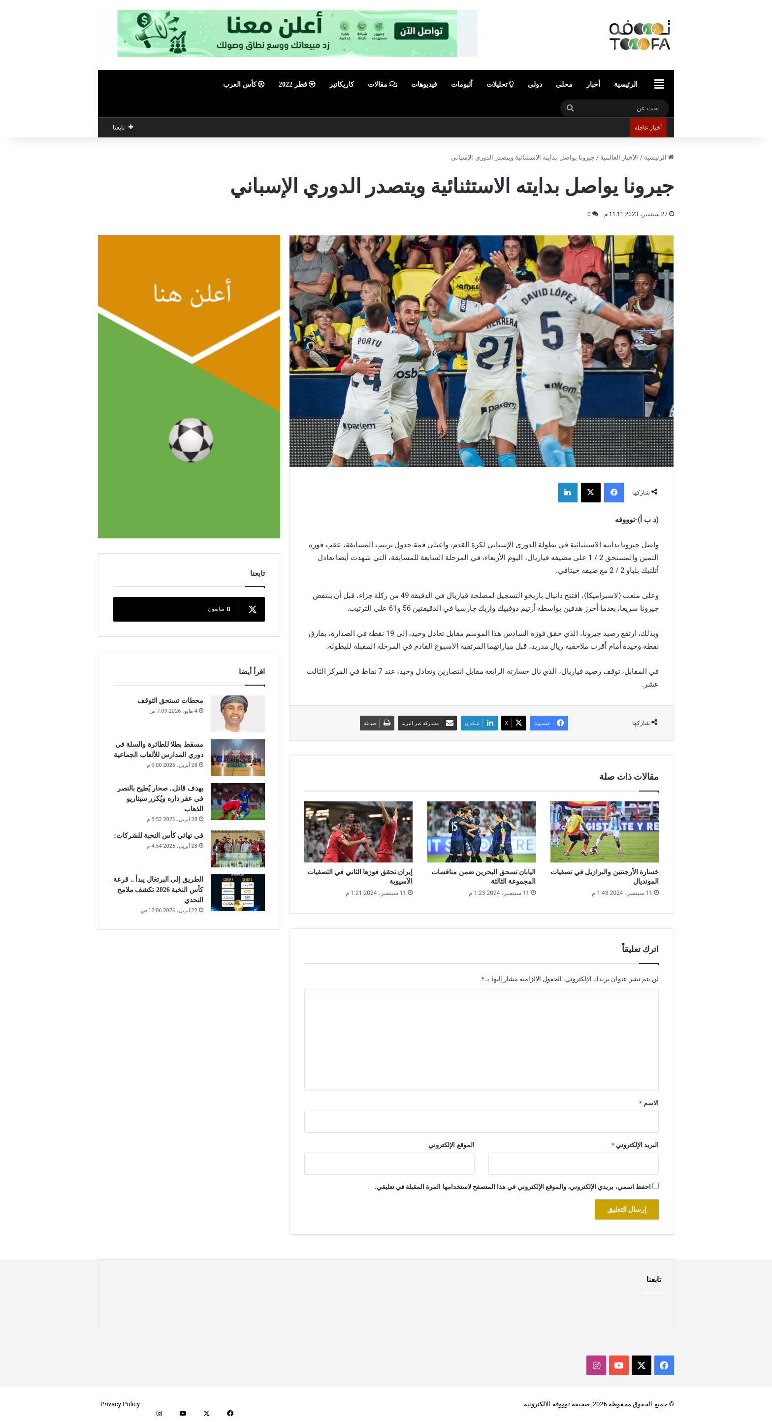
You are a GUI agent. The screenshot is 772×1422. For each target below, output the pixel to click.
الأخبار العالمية (619, 157)
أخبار (593, 84)
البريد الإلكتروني (635, 1145)
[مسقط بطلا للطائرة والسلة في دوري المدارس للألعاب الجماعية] (238, 757)
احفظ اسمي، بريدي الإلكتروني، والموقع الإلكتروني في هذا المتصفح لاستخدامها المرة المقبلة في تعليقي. (513, 1187)
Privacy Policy (120, 1404)
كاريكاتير (341, 84)
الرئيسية (626, 84)
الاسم (649, 1103)
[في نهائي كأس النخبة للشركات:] (238, 848)
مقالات (382, 84)
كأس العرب (244, 84)
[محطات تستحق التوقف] (238, 713)
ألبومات (462, 84)
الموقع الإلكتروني (451, 1145)
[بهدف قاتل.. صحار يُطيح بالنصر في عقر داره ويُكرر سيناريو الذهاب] (238, 801)
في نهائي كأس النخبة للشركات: (158, 835)
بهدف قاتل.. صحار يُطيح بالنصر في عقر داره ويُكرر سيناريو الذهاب (160, 799)
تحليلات (500, 84)
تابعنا (653, 1280)
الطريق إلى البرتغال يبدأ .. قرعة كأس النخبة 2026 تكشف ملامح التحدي (158, 890)
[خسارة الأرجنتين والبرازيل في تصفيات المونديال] (604, 831)
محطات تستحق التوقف (170, 700)
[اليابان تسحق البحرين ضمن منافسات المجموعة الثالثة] (481, 831)
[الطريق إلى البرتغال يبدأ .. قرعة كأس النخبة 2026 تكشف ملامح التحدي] (238, 892)
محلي (564, 84)
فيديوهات (424, 84)
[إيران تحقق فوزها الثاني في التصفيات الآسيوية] (358, 831)
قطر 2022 (297, 84)
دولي (535, 84)
